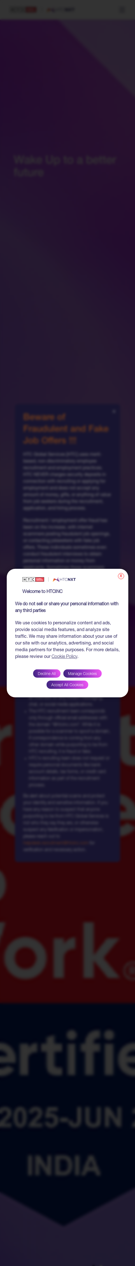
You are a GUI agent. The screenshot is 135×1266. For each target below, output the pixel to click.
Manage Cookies (82, 674)
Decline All (47, 674)
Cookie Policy (64, 657)
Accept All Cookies (67, 685)
